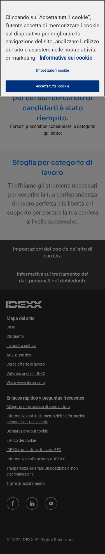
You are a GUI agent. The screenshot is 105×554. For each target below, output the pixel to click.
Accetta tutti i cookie (52, 86)
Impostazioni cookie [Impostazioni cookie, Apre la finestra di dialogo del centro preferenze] (52, 70)
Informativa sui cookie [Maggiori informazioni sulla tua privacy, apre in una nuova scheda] (65, 58)
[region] (52, 48)
